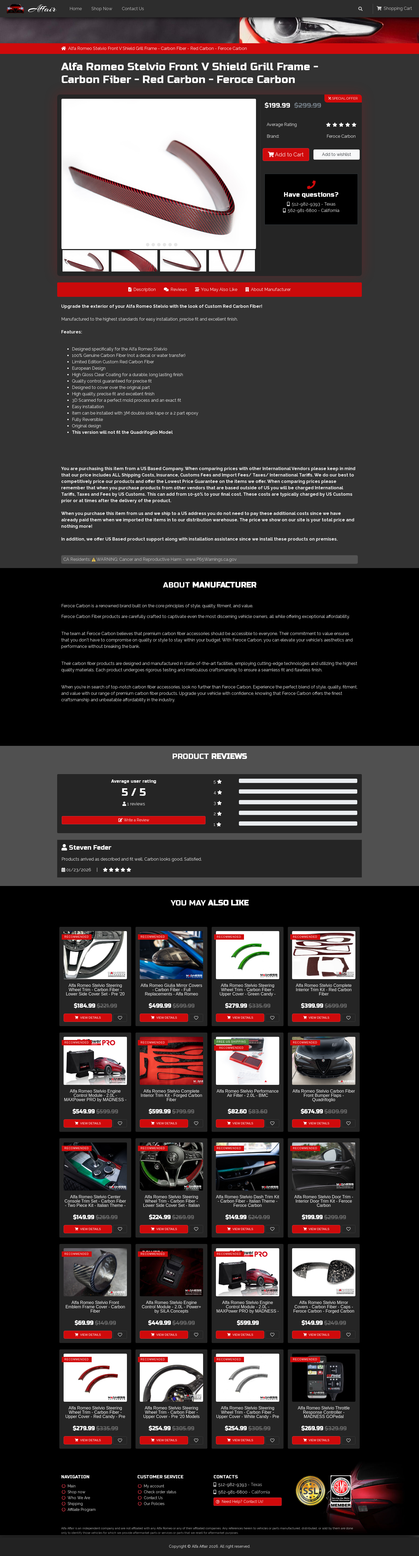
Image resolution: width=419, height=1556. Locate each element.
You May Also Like (216, 289)
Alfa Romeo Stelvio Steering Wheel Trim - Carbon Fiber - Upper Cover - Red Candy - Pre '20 (95, 1412)
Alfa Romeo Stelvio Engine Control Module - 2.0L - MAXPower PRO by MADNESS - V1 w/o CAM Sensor (247, 1307)
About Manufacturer (268, 289)
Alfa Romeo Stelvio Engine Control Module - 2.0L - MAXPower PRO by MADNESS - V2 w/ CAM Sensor (95, 1095)
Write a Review (133, 820)
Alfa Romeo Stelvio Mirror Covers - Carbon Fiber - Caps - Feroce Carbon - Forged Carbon (323, 1307)
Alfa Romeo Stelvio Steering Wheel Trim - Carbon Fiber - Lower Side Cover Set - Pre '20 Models (95, 990)
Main (69, 1486)
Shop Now (103, 8)
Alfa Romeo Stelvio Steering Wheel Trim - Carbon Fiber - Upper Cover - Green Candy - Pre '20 (248, 990)
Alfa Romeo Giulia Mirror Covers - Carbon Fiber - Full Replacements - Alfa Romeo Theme (171, 990)
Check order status (157, 1492)
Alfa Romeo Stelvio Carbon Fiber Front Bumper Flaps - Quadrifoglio (324, 1095)
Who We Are (76, 1498)
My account (151, 1486)
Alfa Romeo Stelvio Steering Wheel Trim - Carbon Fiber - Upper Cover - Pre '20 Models (171, 1412)
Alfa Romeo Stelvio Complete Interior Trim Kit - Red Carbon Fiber (324, 990)
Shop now (73, 1492)
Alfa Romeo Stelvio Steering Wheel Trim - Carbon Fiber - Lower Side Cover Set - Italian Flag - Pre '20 (171, 1201)
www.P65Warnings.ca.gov (211, 559)
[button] (142, 245)
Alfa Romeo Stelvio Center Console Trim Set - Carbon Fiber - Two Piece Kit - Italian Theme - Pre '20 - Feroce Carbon (95, 1201)
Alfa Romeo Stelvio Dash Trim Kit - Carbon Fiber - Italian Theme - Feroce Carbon (247, 1201)
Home (77, 8)
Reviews (175, 289)
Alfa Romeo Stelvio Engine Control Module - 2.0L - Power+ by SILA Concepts (171, 1307)
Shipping (72, 1504)
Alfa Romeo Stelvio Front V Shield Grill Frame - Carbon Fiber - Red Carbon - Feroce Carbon (157, 48)
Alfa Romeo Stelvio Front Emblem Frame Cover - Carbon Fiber (95, 1307)
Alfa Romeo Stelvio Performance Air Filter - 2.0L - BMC (247, 1093)
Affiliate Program (79, 1510)
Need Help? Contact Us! (239, 1502)
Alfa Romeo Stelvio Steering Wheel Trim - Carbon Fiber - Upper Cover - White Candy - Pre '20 (247, 1412)
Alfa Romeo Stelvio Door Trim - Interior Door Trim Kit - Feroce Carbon (323, 1201)
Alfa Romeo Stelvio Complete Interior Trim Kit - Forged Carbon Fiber (171, 1095)
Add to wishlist (336, 154)
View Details (88, 1017)
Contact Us (135, 8)
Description (142, 289)
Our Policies (151, 1504)
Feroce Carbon (341, 136)
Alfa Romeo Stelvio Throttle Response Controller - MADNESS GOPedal (324, 1412)
